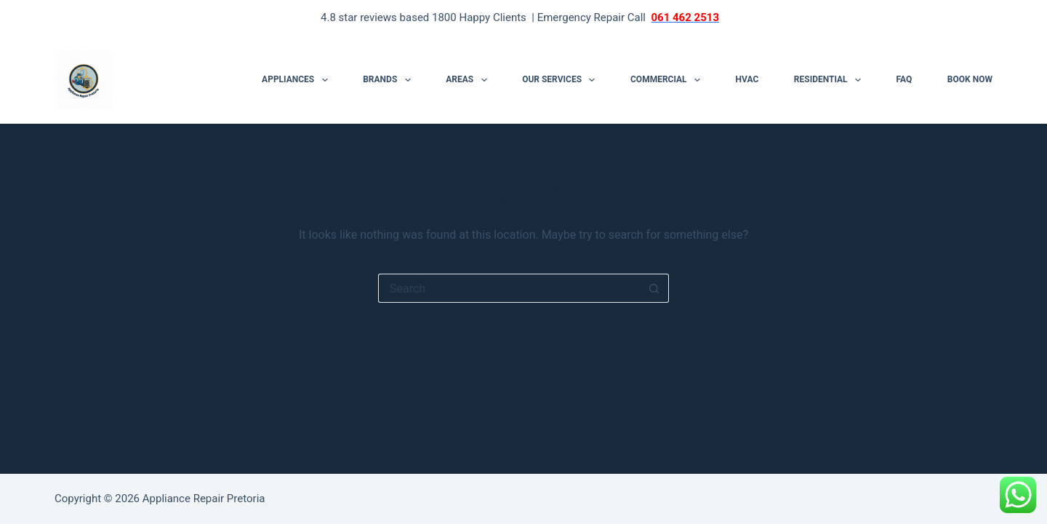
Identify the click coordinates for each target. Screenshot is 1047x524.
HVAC (747, 79)
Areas (469, 80)
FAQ (904, 79)
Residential (830, 80)
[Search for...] (509, 288)
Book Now (969, 79)
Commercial (668, 80)
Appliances (298, 80)
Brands (389, 80)
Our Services (561, 80)
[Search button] (654, 288)
